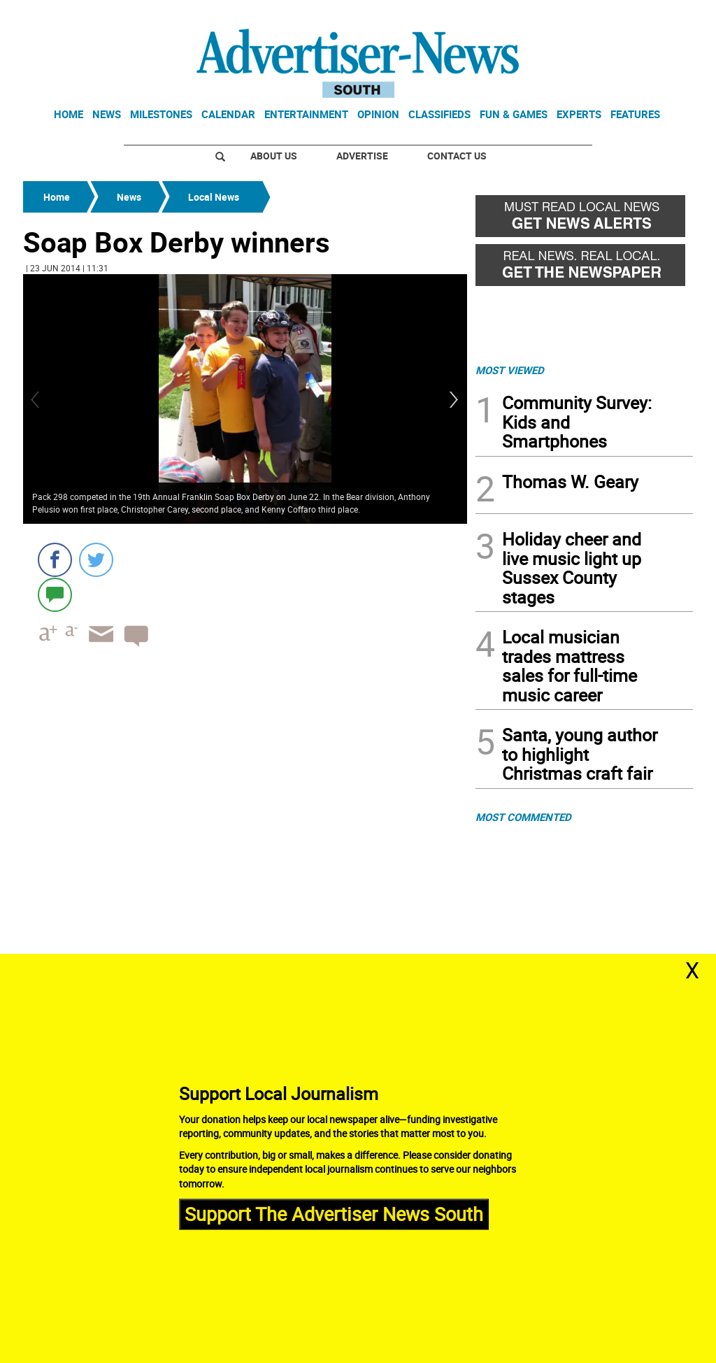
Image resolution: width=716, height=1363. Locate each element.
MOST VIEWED (509, 370)
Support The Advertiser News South (334, 1214)
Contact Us (457, 155)
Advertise (362, 155)
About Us (273, 155)
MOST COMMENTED (523, 817)
